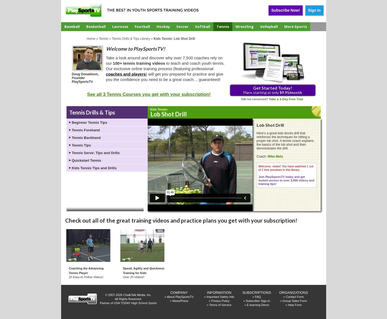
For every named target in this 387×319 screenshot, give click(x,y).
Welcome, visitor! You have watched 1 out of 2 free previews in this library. (287, 175)
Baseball (72, 26)
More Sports (295, 26)
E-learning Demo (258, 305)
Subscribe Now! (285, 10)
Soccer (182, 26)
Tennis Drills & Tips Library (131, 39)
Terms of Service (220, 305)
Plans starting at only (272, 90)
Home (91, 39)
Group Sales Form (295, 300)
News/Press (180, 300)
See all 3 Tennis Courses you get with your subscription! (149, 94)
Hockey (163, 26)
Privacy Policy (220, 300)
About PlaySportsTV (180, 296)
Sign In (314, 10)
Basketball (96, 26)
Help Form (295, 305)
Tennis (223, 26)
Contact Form (295, 296)
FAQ (258, 296)
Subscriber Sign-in (258, 300)
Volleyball (269, 26)
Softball (202, 26)
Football (142, 26)
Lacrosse (120, 26)
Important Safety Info (220, 296)
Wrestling (245, 26)
